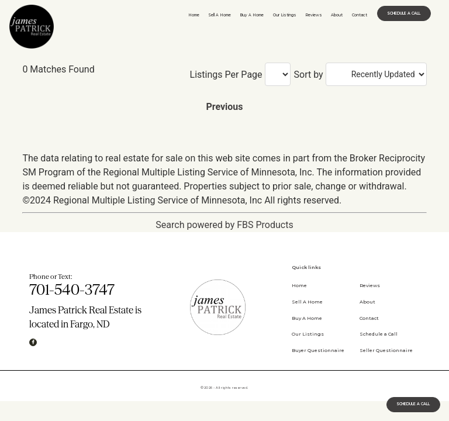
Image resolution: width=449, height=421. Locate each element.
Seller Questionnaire (386, 350)
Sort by (308, 75)
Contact (359, 15)
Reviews (313, 15)
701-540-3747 (72, 289)
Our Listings (284, 15)
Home (193, 15)
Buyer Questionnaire (318, 350)
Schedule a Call (379, 334)
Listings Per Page (226, 75)
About (337, 15)
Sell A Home (219, 15)
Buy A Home (252, 15)
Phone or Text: (50, 276)
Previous (224, 106)
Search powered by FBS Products (224, 224)
